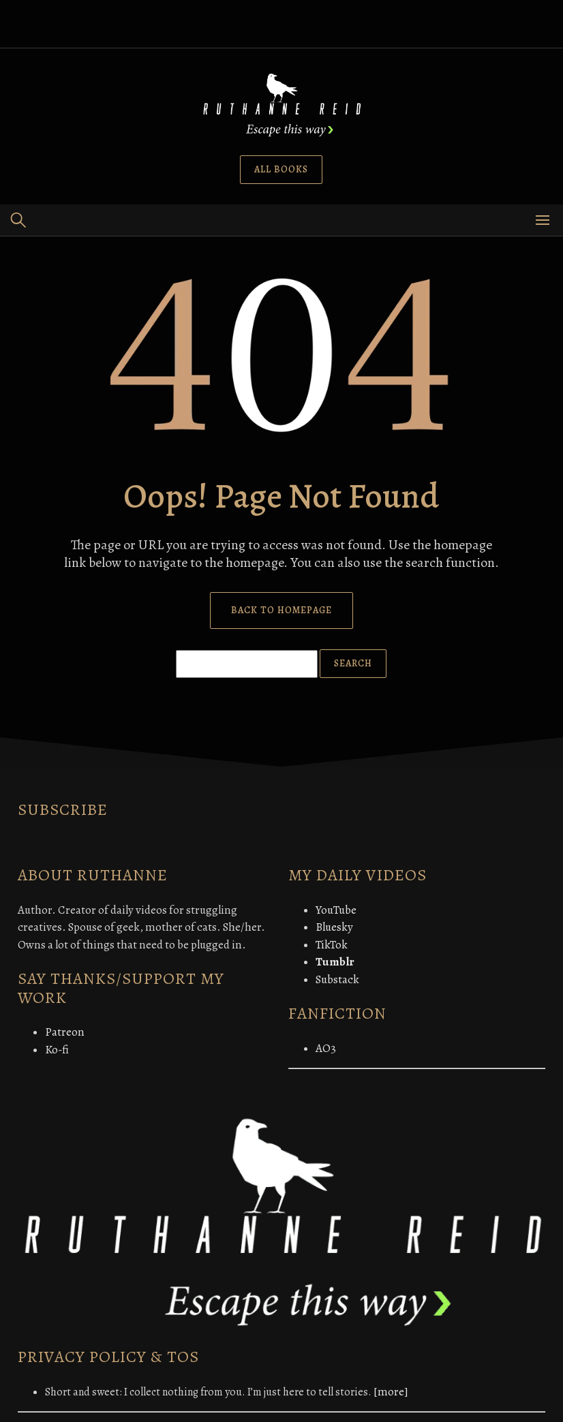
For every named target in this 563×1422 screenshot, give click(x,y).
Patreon (65, 1032)
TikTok (332, 945)
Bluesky (334, 927)
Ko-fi (57, 1049)
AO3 (326, 1048)
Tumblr (335, 962)
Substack (337, 979)
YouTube (336, 910)
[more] (391, 1392)
